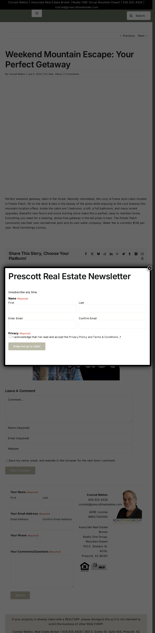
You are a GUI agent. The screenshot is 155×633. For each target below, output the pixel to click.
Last (81, 302)
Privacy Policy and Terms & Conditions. (94, 337)
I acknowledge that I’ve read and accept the (67, 337)
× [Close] (150, 268)
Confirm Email (88, 318)
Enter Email (15, 318)
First (11, 302)
